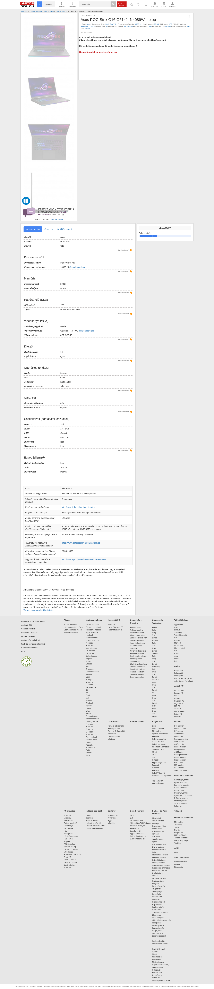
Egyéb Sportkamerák (138, 834)
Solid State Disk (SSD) (73, 855)
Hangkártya (68, 828)
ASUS (176, 653)
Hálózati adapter (92, 821)
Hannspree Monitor (181, 755)
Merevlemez (68, 821)
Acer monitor (179, 734)
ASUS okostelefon (137, 633)
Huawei (155, 640)
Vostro (88, 661)
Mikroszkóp (178, 822)
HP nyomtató (179, 790)
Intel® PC (178, 717)
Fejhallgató (178, 673)
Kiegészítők (157, 721)
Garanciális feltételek (29, 648)
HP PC (177, 698)
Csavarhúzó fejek (160, 826)
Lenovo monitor (180, 729)
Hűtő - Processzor (71, 836)
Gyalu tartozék (157, 873)
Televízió (178, 811)
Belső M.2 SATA (70, 860)
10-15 (154, 752)
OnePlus (155, 680)
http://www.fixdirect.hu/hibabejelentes (78, 507)
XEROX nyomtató (181, 803)
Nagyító (177, 830)
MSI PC (177, 706)
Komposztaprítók (158, 902)
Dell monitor (179, 726)
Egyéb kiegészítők (159, 763)
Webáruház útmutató (29, 633)
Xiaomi (155, 654)
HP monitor (178, 731)
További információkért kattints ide (39, 610)
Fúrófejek (157, 823)
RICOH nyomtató (181, 798)
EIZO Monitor (179, 763)
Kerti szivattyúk (158, 907)
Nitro (88, 755)
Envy (88, 711)
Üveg (154, 633)
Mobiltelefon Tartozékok (161, 747)
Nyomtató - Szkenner (183, 775)
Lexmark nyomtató (181, 785)
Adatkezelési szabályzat (30, 640)
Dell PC (177, 696)
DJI (131, 818)
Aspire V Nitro (92, 740)
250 (87, 698)
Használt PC (179, 701)
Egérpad (155, 765)
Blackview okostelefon (138, 664)
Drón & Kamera (137, 811)
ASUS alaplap (70, 844)
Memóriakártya (158, 729)
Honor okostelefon (137, 654)
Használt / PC (114, 620)
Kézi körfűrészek (160, 949)
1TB (170, 24)
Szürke (87, 29)
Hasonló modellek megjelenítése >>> (98, 52)
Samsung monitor (181, 739)
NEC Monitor (179, 768)
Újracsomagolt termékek (73, 627)
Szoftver (111, 811)
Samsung (156, 667)
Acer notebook (91, 737)
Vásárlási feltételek (28, 629)
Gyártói (168, 26)
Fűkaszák (156, 899)
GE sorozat (91, 651)
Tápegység (68, 834)
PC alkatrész (69, 811)
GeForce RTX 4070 (87, 26)
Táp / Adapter (157, 781)
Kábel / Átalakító (159, 773)
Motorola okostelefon (138, 651)
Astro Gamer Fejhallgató (183, 681)
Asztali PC (179, 686)
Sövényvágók (159, 891)
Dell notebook (91, 656)
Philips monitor (180, 747)
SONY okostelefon (137, 640)
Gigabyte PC (179, 704)
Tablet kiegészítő (180, 635)
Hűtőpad (155, 768)
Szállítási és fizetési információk (33, 644)
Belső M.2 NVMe (71, 862)
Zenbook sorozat (92, 719)
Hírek (23, 652)
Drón (132, 815)
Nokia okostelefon (137, 630)
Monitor (177, 721)
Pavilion (89, 695)
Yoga (88, 677)
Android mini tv (137, 721)
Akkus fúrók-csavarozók (161, 920)
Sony (154, 706)
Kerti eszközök (158, 881)
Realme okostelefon (138, 672)
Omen (88, 708)
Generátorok (157, 975)
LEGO (176, 852)
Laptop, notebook (94, 620)
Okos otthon (113, 721)
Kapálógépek (157, 905)
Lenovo (177, 630)
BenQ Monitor (179, 749)
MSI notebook (91, 648)
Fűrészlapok (158, 829)
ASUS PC (178, 709)
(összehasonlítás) (77, 267)
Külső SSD (68, 868)
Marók (156, 954)
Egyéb (154, 638)
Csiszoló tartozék (158, 860)
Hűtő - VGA (68, 839)
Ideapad (89, 674)
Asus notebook (91, 716)
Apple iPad (178, 625)
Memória (67, 818)
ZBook (88, 714)
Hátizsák (155, 760)
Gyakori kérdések (28, 636)
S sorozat (89, 735)
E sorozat (89, 646)
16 (107, 26)
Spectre (89, 706)
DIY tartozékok (158, 847)
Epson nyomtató (180, 782)
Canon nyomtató (180, 788)
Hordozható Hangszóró (183, 678)
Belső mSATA (69, 865)
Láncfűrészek (158, 897)
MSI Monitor (179, 765)
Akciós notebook (92, 625)
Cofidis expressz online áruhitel (33, 621)
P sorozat (89, 729)
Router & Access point (94, 828)
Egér (154, 726)
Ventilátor (178, 843)
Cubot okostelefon (137, 674)
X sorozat (89, 727)
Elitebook (89, 703)
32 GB (156, 24)
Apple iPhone (135, 627)
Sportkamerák (135, 831)
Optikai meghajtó (70, 823)
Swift (88, 750)
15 (87, 690)
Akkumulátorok (159, 821)
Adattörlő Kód (26, 625)
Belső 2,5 (67, 857)
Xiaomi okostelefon (137, 635)
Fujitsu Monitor (180, 760)
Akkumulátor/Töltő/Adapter (140, 823)
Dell (175, 661)
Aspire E (89, 745)
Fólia (154, 630)
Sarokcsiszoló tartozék (161, 868)
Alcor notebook (92, 638)
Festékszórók (157, 973)
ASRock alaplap (70, 847)
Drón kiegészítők (136, 821)
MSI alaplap (68, 852)
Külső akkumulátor (159, 739)
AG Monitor (178, 752)
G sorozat (90, 669)
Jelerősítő (90, 818)
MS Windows (113, 815)
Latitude (89, 664)
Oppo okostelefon (137, 677)
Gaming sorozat (92, 721)
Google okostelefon (137, 669)
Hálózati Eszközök (94, 811)
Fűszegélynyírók (159, 886)
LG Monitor (178, 736)
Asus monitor (179, 742)
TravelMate (91, 748)
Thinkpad (89, 680)
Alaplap (67, 841)
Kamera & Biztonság (116, 726)
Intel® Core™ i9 (110, 24)
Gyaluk (158, 952)
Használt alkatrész (115, 630)
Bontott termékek (70, 625)
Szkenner (178, 806)
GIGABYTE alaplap (72, 849)
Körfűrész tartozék (159, 857)
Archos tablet (179, 646)
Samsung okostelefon (138, 638)
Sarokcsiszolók (159, 928)
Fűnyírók (155, 884)
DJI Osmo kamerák (138, 839)
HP (175, 638)
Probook (89, 700)
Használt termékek (71, 632)
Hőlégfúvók (156, 970)
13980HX (138, 24)
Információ (72, 4)
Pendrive (155, 736)
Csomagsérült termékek (73, 630)
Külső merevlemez (159, 744)
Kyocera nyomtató (181, 793)
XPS (87, 666)
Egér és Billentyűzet (160, 734)
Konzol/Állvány (158, 783)
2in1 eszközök (179, 648)
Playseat (155, 770)
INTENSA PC (179, 711)
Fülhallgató (178, 676)
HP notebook (91, 687)
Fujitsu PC (178, 714)
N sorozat (89, 724)
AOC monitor (179, 744)
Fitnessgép (178, 867)
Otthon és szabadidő (183, 817)
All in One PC (179, 690)
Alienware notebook (93, 627)
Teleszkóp (178, 825)
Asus (89, 24)
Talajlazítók (156, 889)
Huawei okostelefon (137, 643)
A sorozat (89, 643)
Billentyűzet (156, 731)
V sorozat (89, 685)
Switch (88, 742)
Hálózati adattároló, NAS (95, 826)
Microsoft (177, 643)
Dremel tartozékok (160, 844)
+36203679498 (56, 219)
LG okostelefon (136, 646)
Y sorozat (89, 682)
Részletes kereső (122, 4)
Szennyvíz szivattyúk (160, 912)
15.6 (154, 755)
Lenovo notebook (92, 672)
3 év (150, 26)
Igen (188, 26)
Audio (177, 666)
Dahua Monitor (180, 757)
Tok (153, 635)
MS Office (112, 818)
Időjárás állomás (180, 835)
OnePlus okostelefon (138, 656)
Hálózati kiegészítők (94, 823)
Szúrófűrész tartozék (160, 855)
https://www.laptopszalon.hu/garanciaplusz (81, 543)
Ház (65, 831)
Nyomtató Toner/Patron (183, 796)
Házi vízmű (156, 910)
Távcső (177, 827)
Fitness (177, 864)
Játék (176, 848)
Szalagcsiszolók (158, 941)
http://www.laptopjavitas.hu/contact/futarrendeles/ (84, 559)
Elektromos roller (180, 862)
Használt (111, 625)
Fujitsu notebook (92, 640)
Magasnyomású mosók (161, 980)
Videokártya (68, 826)
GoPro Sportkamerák (138, 836)
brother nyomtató (181, 801)
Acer (176, 656)
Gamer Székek (158, 742)
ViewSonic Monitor (181, 770)
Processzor (68, 815)
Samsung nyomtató (181, 780)
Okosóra (133, 648)
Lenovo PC (178, 693)
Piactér (67, 620)
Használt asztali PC (115, 627)
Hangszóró (178, 671)
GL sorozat (90, 653)
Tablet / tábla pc (181, 620)
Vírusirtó (111, 823)
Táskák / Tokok (158, 749)
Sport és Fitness (181, 857)
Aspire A (89, 753)
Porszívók (156, 978)
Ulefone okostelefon (138, 667)
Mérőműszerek (158, 962)
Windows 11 (128, 26)
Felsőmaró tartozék (159, 871)
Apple (154, 627)
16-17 (154, 757)
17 (87, 693)
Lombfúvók (156, 894)
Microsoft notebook (93, 630)
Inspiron (89, 659)
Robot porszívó (114, 729)
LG (153, 693)
